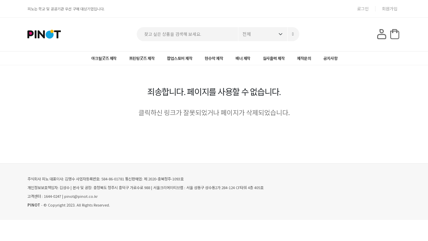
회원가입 (389, 8)
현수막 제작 (214, 58)
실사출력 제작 (274, 58)
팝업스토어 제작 (179, 58)
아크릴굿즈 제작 (104, 58)
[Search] (293, 34)
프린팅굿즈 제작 (141, 58)
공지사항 (330, 58)
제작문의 (304, 58)
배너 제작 (242, 58)
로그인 (363, 8)
